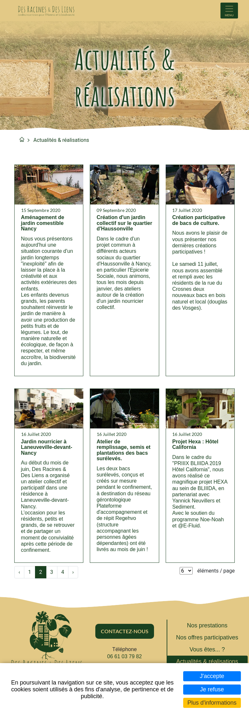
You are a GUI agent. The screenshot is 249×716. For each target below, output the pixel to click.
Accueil (21, 139)
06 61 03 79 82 (124, 657)
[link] (48, 271)
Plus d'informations (212, 702)
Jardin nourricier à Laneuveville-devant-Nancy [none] (46, 448)
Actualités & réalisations (61, 140)
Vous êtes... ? (207, 651)
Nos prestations (207, 626)
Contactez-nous (124, 632)
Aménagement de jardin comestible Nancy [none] (42, 223)
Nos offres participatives (207, 639)
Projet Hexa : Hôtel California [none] (195, 445)
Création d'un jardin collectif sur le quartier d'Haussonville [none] (121, 226)
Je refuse (212, 689)
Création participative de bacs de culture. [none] (199, 221)
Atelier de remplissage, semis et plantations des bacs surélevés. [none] (123, 451)
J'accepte (212, 676)
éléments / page (216, 572)
